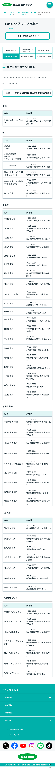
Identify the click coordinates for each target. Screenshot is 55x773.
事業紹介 (28, 699)
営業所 (18, 77)
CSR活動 (28, 708)
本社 (4, 77)
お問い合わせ (13, 741)
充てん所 (40, 77)
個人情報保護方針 (15, 736)
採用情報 (28, 717)
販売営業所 (29, 77)
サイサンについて (28, 690)
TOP (4, 12)
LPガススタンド (8, 83)
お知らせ (28, 726)
